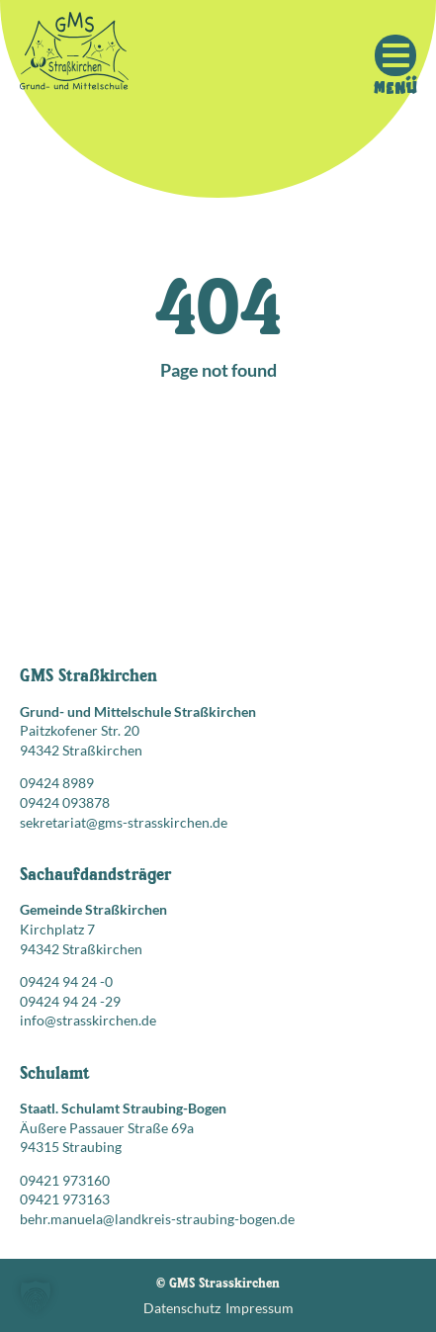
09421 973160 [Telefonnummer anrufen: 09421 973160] (65, 1180)
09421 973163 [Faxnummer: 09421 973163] (65, 1199)
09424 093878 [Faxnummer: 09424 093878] (65, 802)
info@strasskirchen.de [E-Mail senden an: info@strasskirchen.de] (88, 1020)
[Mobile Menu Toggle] (395, 55)
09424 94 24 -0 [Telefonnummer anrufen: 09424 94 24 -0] (66, 981)
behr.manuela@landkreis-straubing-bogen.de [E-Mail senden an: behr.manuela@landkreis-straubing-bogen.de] (157, 1218)
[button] (35, 1296)
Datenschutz (181, 1307)
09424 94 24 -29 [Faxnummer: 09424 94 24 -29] (70, 1001)
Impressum (259, 1307)
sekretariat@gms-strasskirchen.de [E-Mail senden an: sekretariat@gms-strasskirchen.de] (123, 822)
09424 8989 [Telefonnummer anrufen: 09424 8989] (57, 782)
